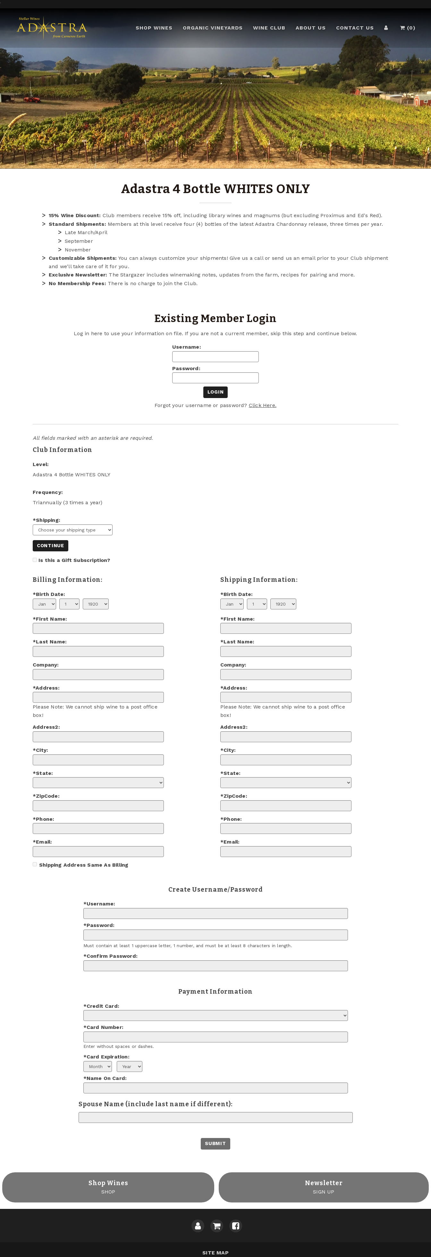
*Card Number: (103, 1027)
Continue (50, 545)
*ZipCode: (46, 796)
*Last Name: (50, 642)
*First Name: (50, 619)
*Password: (99, 925)
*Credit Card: (101, 1006)
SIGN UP (324, 1187)
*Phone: (43, 819)
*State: (43, 773)
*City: (40, 750)
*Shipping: (46, 520)
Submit (215, 1143)
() (410, 29)
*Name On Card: (105, 1078)
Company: (46, 665)
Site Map (215, 1253)
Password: (186, 368)
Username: (186, 347)
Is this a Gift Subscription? (74, 560)
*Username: (99, 904)
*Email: (42, 842)
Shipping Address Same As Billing (80, 865)
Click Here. (262, 405)
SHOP (108, 1187)
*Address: (46, 688)
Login (215, 392)
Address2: (46, 727)
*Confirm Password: (110, 956)
